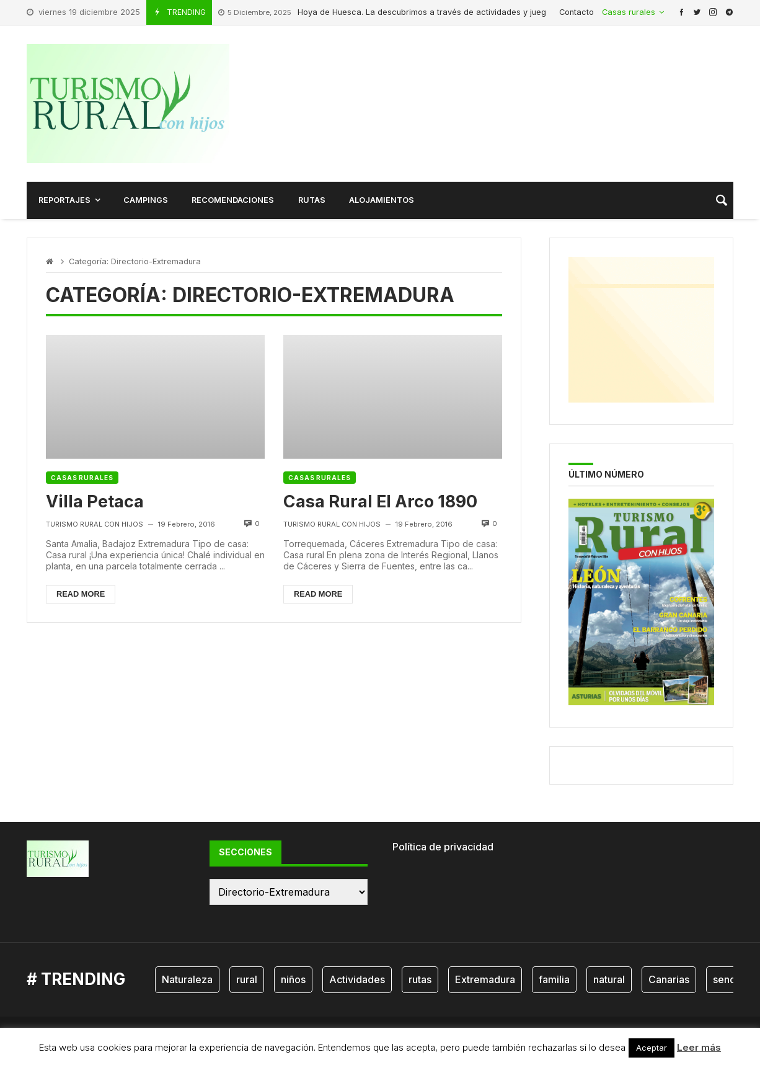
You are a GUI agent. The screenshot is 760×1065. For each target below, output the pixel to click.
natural (609, 979)
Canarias (668, 979)
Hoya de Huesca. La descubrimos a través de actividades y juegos (386, 12)
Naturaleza (187, 979)
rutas (420, 979)
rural (246, 979)
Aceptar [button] (651, 1048)
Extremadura (485, 979)
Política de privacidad (442, 846)
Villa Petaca (95, 501)
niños (293, 979)
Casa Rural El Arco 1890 (380, 501)
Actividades (357, 979)
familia (554, 979)
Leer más (699, 1047)
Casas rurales (82, 477)
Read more (80, 594)
